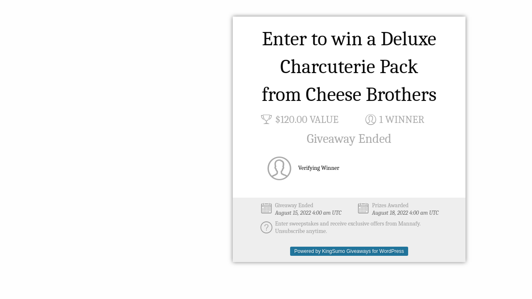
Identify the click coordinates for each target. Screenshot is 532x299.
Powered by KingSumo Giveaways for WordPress (349, 251)
